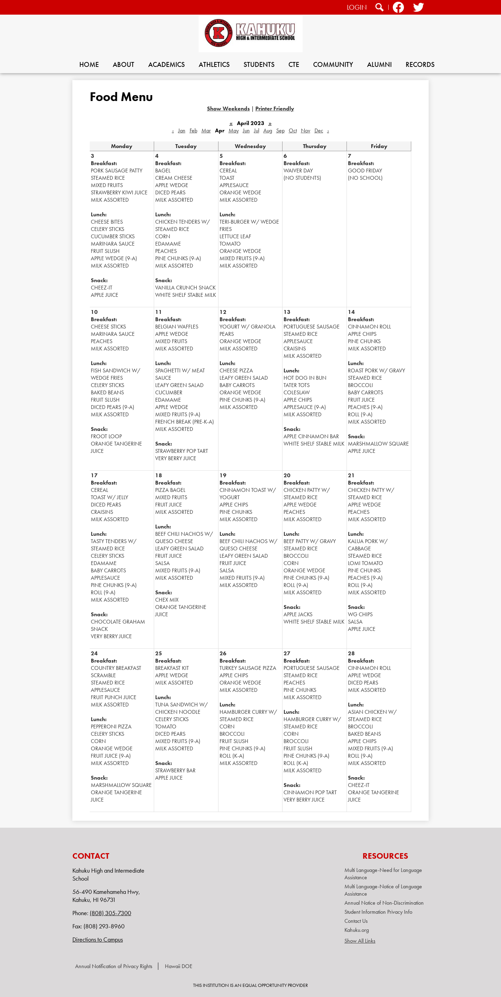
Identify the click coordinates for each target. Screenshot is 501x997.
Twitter (418, 8)
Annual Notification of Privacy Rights (113, 966)
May (234, 130)
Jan (181, 130)
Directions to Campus (97, 939)
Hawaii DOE (178, 966)
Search (379, 8)
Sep (280, 130)
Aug (267, 130)
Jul (256, 130)
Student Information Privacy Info (378, 911)
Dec (319, 130)
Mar (206, 130)
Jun (246, 130)
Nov (305, 130)
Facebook (398, 8)
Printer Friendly (274, 108)
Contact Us (356, 921)
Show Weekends (228, 108)
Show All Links (359, 940)
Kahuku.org (356, 930)
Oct (293, 130)
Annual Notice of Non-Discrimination (384, 902)
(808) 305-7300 (110, 913)
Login (357, 7)
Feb (193, 130)
